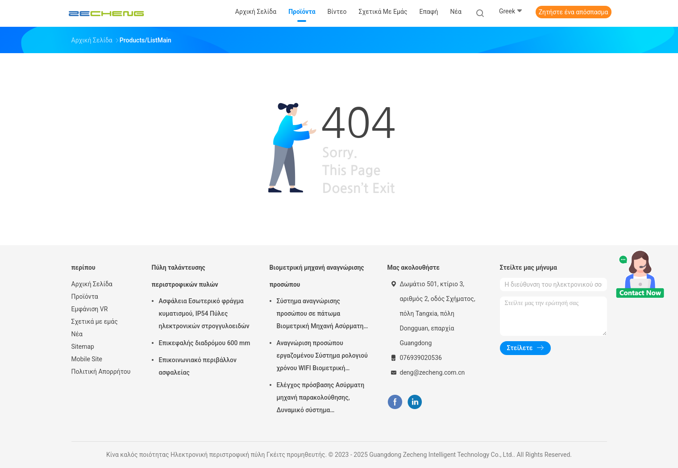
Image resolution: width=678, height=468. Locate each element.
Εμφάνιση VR (89, 309)
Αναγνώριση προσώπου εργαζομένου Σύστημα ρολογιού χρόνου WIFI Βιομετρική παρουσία (322, 356)
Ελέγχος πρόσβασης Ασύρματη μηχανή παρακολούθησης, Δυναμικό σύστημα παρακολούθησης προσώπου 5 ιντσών (321, 398)
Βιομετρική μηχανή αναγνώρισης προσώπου (317, 276)
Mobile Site (87, 359)
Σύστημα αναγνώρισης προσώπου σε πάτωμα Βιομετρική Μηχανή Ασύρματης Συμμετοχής (322, 314)
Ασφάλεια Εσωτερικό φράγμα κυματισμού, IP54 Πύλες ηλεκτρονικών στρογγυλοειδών (204, 313)
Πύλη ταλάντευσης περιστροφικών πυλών (185, 276)
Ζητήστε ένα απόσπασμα (573, 12)
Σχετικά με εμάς (94, 321)
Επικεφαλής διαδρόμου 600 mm (204, 343)
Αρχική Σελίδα (91, 284)
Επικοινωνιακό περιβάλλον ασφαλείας (198, 366)
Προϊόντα (84, 296)
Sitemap (82, 346)
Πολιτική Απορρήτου (101, 371)
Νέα (77, 334)
